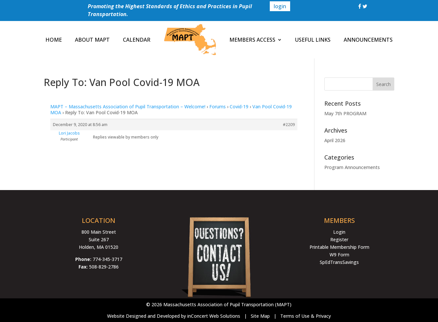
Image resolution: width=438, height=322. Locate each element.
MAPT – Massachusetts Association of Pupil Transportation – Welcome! (127, 106)
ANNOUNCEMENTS (368, 39)
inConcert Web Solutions (213, 316)
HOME (53, 39)
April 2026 (334, 140)
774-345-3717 (107, 259)
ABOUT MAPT (92, 39)
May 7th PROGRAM (345, 113)
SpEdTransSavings (339, 262)
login (280, 6)
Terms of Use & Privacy (305, 316)
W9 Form (339, 254)
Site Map (260, 316)
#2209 (289, 124)
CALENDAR (136, 39)
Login (339, 232)
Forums (217, 106)
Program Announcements (352, 167)
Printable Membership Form (339, 247)
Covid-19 (239, 106)
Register (339, 239)
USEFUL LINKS (313, 39)
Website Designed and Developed (143, 316)
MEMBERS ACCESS (252, 39)
